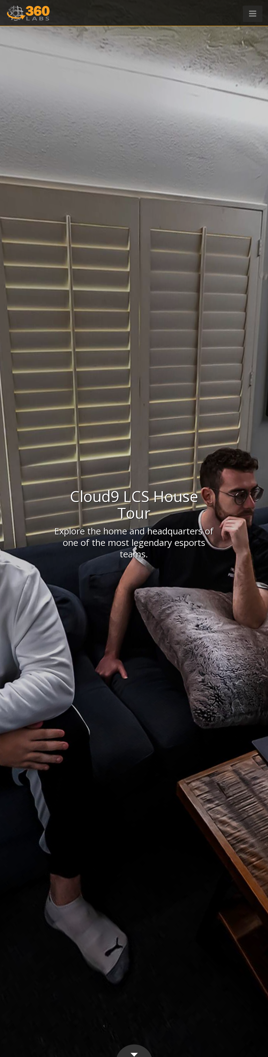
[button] (252, 14)
